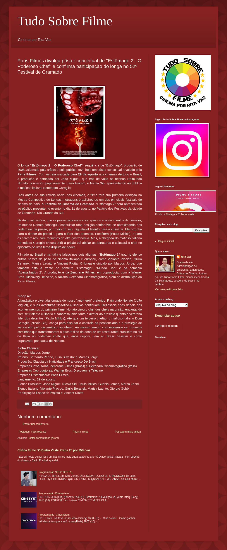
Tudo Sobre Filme (64, 21)
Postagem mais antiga (128, 431)
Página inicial (80, 431)
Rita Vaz (186, 256)
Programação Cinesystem (54, 493)
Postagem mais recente (32, 431)
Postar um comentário (35, 424)
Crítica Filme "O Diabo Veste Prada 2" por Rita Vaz (54, 450)
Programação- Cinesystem (54, 514)
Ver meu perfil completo (168, 289)
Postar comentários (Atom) (43, 438)
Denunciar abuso (167, 315)
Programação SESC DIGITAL (56, 472)
